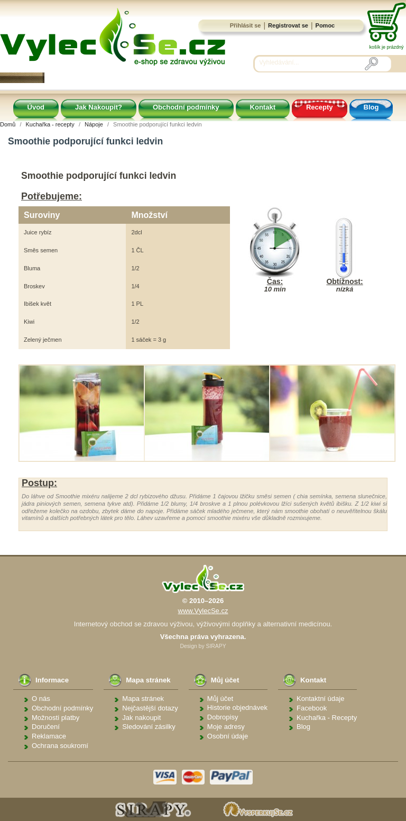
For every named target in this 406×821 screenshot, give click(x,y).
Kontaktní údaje (320, 699)
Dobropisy (222, 717)
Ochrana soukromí (60, 746)
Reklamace (49, 736)
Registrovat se (288, 25)
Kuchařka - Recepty (327, 718)
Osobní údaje (227, 736)
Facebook (312, 708)
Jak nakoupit (141, 718)
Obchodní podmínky (186, 107)
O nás (41, 699)
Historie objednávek (237, 707)
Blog (371, 107)
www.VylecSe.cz (203, 611)
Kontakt (262, 107)
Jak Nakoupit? (98, 107)
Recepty (319, 107)
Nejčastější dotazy (150, 708)
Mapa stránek (143, 699)
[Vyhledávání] (312, 63)
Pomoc (325, 25)
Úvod (36, 107)
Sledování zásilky (148, 727)
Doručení (46, 727)
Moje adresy (226, 727)
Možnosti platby (55, 718)
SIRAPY (216, 646)
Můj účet (220, 699)
